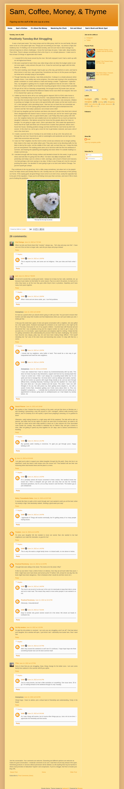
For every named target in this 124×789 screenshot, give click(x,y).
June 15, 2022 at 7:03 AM (36, 610)
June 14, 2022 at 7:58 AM (27, 276)
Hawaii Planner (20, 406)
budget (88, 99)
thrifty (104, 99)
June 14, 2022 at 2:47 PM (36, 646)
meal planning (93, 104)
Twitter (88, 40)
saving (100, 102)
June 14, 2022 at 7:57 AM (33, 242)
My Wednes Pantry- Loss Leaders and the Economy (104, 50)
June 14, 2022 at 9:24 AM (25, 458)
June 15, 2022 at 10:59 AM (38, 369)
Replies (19, 254)
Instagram (89, 38)
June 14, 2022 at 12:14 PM (30, 532)
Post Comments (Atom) (25, 775)
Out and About (76, 28)
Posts (88, 155)
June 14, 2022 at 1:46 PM (36, 586)
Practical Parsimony (22, 564)
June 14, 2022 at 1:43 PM (36, 477)
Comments (90, 158)
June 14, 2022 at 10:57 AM (42, 498)
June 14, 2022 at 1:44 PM (36, 514)
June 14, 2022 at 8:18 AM (32, 312)
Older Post (73, 772)
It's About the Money (39, 28)
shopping (111, 102)
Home (10, 28)
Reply (17, 250)
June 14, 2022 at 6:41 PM (36, 680)
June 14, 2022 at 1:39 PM (36, 350)
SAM (22, 258)
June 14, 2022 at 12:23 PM (38, 564)
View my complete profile (93, 142)
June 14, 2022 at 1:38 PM (36, 258)
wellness (95, 106)
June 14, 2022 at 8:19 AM (34, 406)
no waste (87, 106)
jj (15, 458)
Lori (16, 276)
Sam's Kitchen (21, 28)
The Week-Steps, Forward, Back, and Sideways (104, 73)
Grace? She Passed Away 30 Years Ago (104, 62)
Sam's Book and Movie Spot (96, 28)
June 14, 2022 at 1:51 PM (34, 627)
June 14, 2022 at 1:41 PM (36, 441)
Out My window (20, 627)
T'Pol (17, 663)
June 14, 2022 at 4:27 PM (27, 663)
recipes (88, 101)
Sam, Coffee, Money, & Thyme (58, 12)
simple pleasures (106, 104)
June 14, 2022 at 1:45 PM (36, 548)
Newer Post (14, 772)
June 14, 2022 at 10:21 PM (43, 600)
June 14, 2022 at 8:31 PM (32, 697)
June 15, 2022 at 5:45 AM (36, 713)
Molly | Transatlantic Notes (24, 498)
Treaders (18, 532)
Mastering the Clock (59, 28)
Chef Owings (19, 242)
